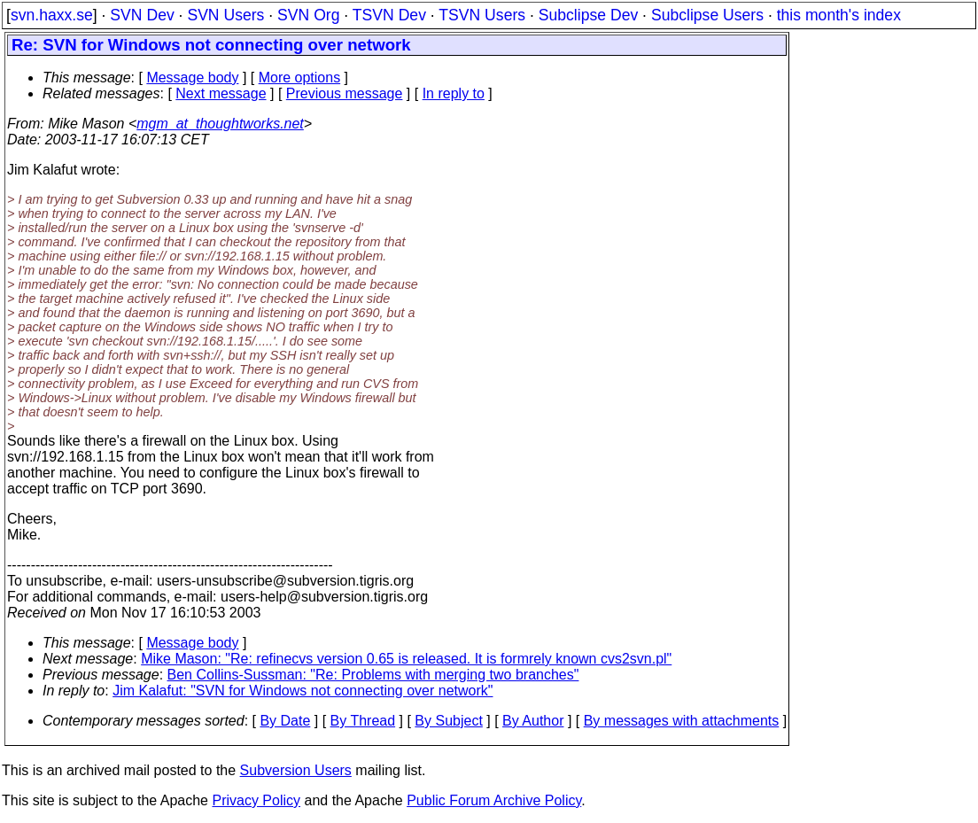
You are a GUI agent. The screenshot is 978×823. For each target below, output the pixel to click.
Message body (192, 77)
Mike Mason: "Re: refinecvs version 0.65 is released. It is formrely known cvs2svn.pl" (406, 658)
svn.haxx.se (52, 15)
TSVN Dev (389, 15)
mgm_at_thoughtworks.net (220, 123)
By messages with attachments (682, 720)
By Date (285, 720)
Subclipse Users (707, 15)
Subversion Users (296, 770)
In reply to (454, 93)
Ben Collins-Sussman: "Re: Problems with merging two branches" (373, 674)
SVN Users (225, 15)
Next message (220, 93)
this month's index (839, 15)
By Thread (363, 720)
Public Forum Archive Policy (494, 800)
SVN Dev (142, 15)
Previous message (344, 93)
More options (300, 77)
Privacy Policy (256, 800)
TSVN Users (482, 15)
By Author (532, 720)
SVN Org (308, 15)
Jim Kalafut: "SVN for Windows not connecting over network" (303, 690)
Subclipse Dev (588, 15)
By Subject (448, 720)
